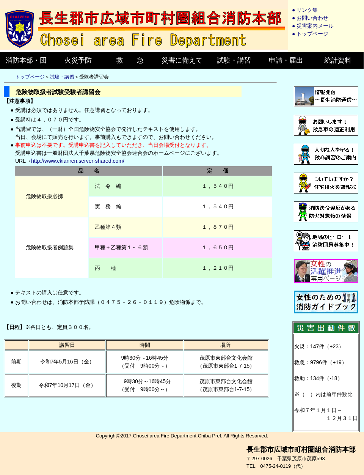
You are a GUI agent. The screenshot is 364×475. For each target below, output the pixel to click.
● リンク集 (305, 10)
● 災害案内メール (313, 26)
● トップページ (310, 34)
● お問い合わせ (310, 18)
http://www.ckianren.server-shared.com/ (77, 161)
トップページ (30, 77)
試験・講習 (62, 77)
